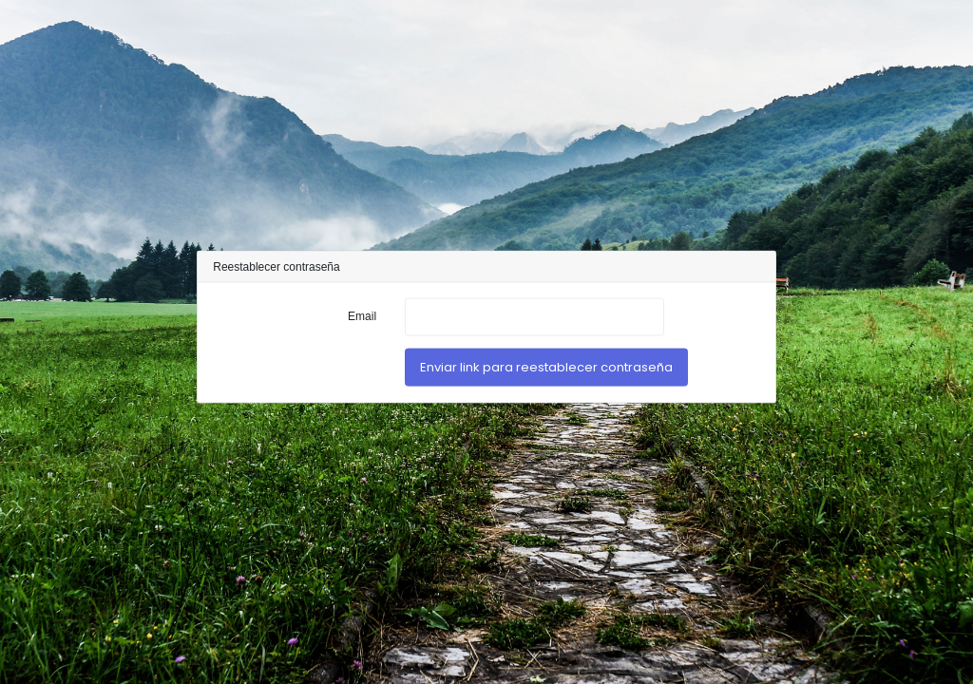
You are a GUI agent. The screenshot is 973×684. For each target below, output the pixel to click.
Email (362, 315)
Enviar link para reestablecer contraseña (546, 367)
